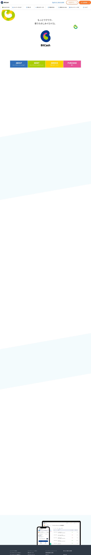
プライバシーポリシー (38, 538)
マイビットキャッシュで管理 (33, 523)
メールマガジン (31, 531)
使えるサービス (40, 7)
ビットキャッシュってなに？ (15, 512)
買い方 (28, 7)
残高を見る (51, 7)
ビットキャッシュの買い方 (15, 514)
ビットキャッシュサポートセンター (52, 529)
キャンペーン (30, 529)
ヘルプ (85, 7)
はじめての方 (5, 7)
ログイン (71, 2)
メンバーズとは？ (17, 7)
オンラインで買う (13, 525)
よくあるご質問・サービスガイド (52, 527)
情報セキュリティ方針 (49, 538)
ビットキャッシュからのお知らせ (52, 520)
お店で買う (12, 523)
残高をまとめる (62, 7)
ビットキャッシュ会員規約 (28, 540)
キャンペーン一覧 (74, 7)
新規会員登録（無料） (50, 512)
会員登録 (84, 2)
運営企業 (65, 514)
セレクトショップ (31, 514)
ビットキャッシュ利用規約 (61, 538)
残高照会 (29, 520)
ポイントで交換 (13, 527)
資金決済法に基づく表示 (27, 538)
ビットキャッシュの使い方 (15, 516)
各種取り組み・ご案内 (39, 540)
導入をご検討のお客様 (58, 2)
